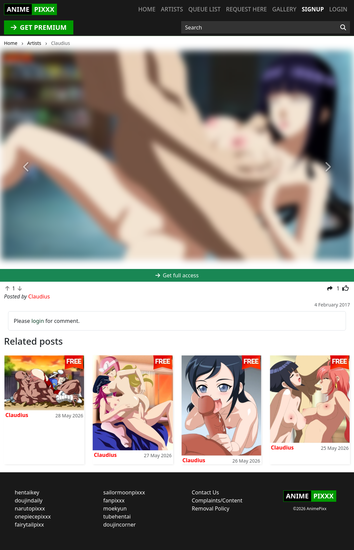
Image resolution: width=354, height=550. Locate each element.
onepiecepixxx (33, 516)
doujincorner (119, 524)
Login (338, 9)
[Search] (343, 27)
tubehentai (117, 516)
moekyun (115, 508)
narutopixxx (30, 508)
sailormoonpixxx (124, 492)
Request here (246, 9)
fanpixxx (114, 500)
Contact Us (205, 492)
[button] (26, 167)
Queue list (204, 9)
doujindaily (29, 500)
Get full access (177, 275)
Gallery (284, 9)
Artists (172, 9)
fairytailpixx (29, 524)
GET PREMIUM (39, 27)
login (37, 321)
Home (146, 9)
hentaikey (27, 492)
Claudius (16, 415)
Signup (313, 9)
